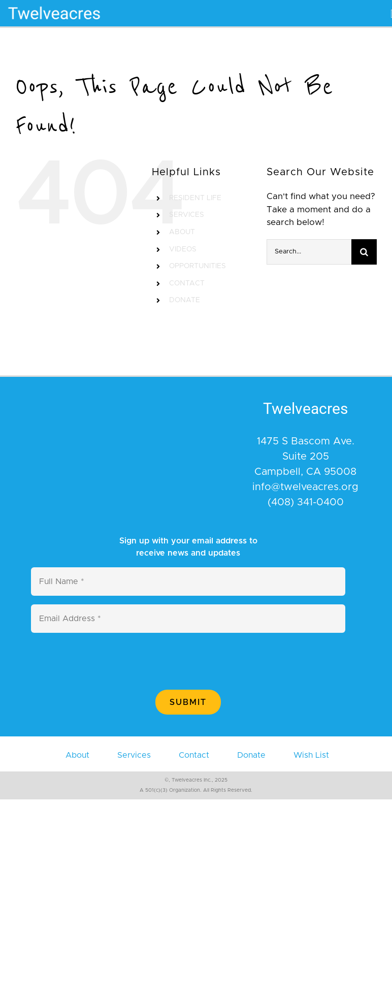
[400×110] (54, 4)
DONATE (184, 300)
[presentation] (108, 661)
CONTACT (187, 283)
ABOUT (182, 232)
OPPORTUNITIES (197, 266)
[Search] (364, 252)
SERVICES (186, 214)
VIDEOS (183, 249)
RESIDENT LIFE (195, 198)
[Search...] (309, 252)
